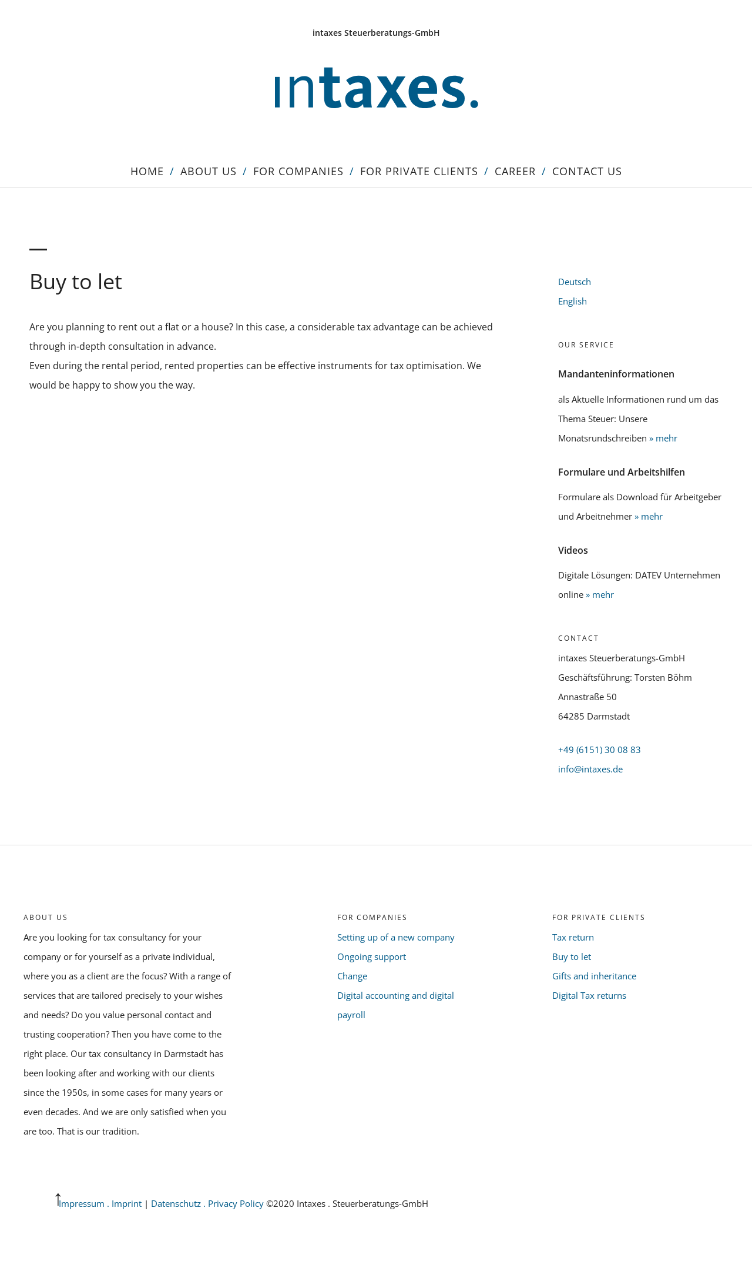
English (572, 301)
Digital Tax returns (589, 995)
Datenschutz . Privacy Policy (208, 1203)
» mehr (663, 438)
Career (515, 171)
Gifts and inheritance (594, 976)
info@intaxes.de (590, 769)
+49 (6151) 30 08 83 (599, 749)
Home (147, 171)
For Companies (298, 171)
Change (352, 976)
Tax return (573, 937)
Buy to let (571, 956)
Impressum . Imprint (100, 1203)
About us (208, 171)
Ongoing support (371, 956)
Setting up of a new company (396, 937)
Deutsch (574, 281)
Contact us (587, 171)
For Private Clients (419, 171)
